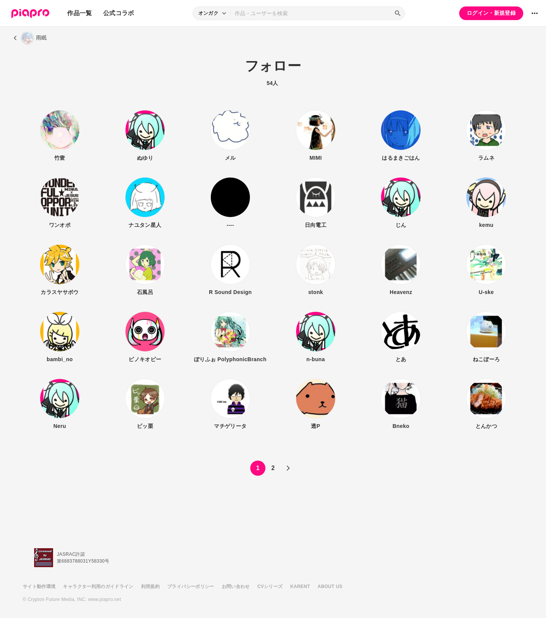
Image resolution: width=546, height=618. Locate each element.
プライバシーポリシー (190, 586)
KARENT (300, 586)
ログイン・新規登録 (491, 13)
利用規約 (150, 586)
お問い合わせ (236, 586)
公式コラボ (118, 13)
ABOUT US (330, 586)
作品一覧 (79, 13)
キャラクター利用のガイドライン (98, 586)
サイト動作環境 (39, 586)
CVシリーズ (270, 586)
